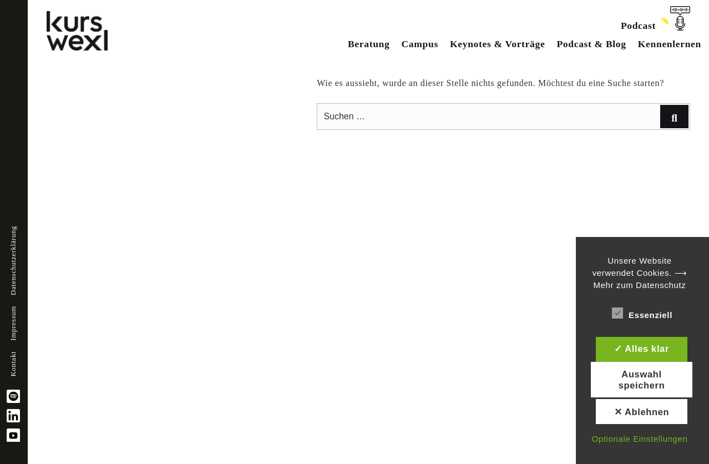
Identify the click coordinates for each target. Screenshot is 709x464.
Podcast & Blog (591, 43)
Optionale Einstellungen (639, 438)
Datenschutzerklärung (13, 260)
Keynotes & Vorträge (497, 43)
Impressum (13, 323)
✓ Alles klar (641, 349)
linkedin (13, 415)
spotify (13, 396)
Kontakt (13, 364)
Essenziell (642, 313)
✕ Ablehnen (642, 412)
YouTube (13, 435)
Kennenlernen (669, 43)
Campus (419, 43)
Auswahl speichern (642, 379)
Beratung (369, 43)
